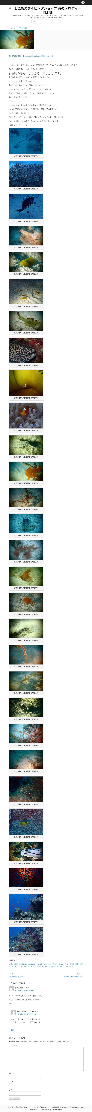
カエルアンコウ (42, 964)
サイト (11, 1090)
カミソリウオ (53, 964)
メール (12, 1082)
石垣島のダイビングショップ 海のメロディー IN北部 (39, 1107)
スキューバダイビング (28, 966)
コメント (13, 1045)
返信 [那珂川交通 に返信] (10, 1003)
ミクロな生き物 (42, 966)
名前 (11, 1073)
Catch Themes (57, 1110)
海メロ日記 (23, 28)
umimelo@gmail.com (32, 56)
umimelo (31, 964)
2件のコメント (48, 56)
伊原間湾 (52, 966)
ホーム (14, 28)
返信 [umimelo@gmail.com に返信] (13, 1030)
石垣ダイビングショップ (65, 966)
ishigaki (24, 964)
